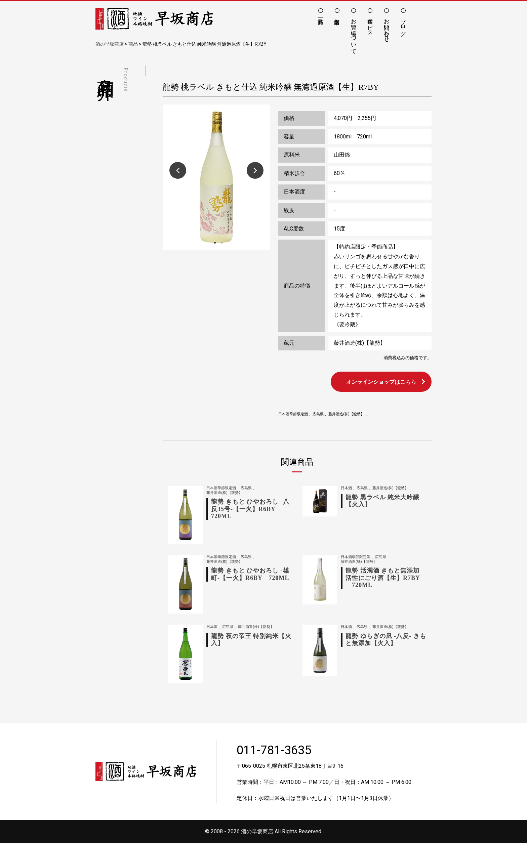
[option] (216, 177)
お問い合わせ (387, 27)
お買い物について (354, 33)
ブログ (403, 24)
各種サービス (370, 24)
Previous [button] (177, 170)
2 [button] (221, 243)
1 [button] (214, 243)
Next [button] (255, 170)
